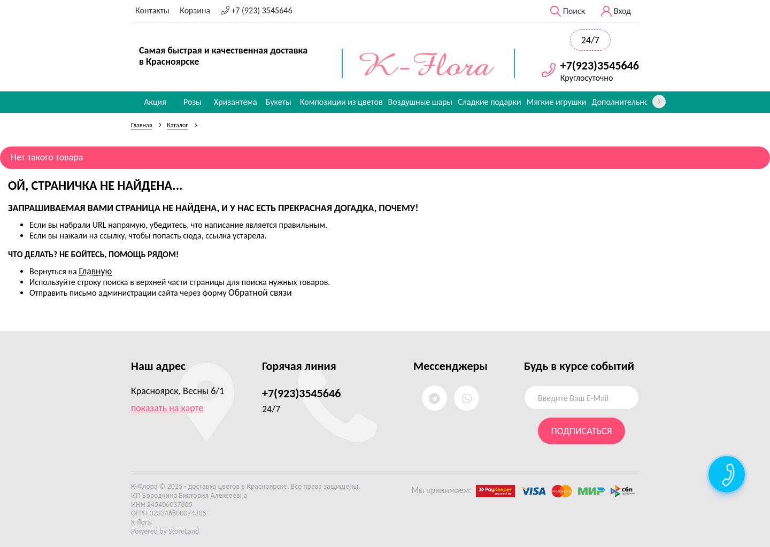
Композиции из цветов (341, 102)
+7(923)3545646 (599, 66)
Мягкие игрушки (557, 102)
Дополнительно (620, 102)
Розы (192, 102)
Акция (155, 102)
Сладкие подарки (489, 102)
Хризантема (235, 102)
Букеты (278, 102)
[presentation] (659, 102)
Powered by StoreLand (165, 531)
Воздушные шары (420, 102)
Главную (95, 271)
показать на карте (167, 408)
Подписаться (581, 431)
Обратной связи (260, 292)
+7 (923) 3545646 (256, 10)
